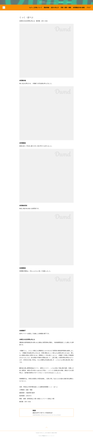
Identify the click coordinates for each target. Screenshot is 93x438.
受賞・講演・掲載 (66, 7)
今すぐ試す (61, 2)
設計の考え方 (55, 7)
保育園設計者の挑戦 (79, 7)
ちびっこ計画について (35, 7)
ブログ (88, 7)
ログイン (68, 2)
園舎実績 (46, 7)
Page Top (46, 427)
